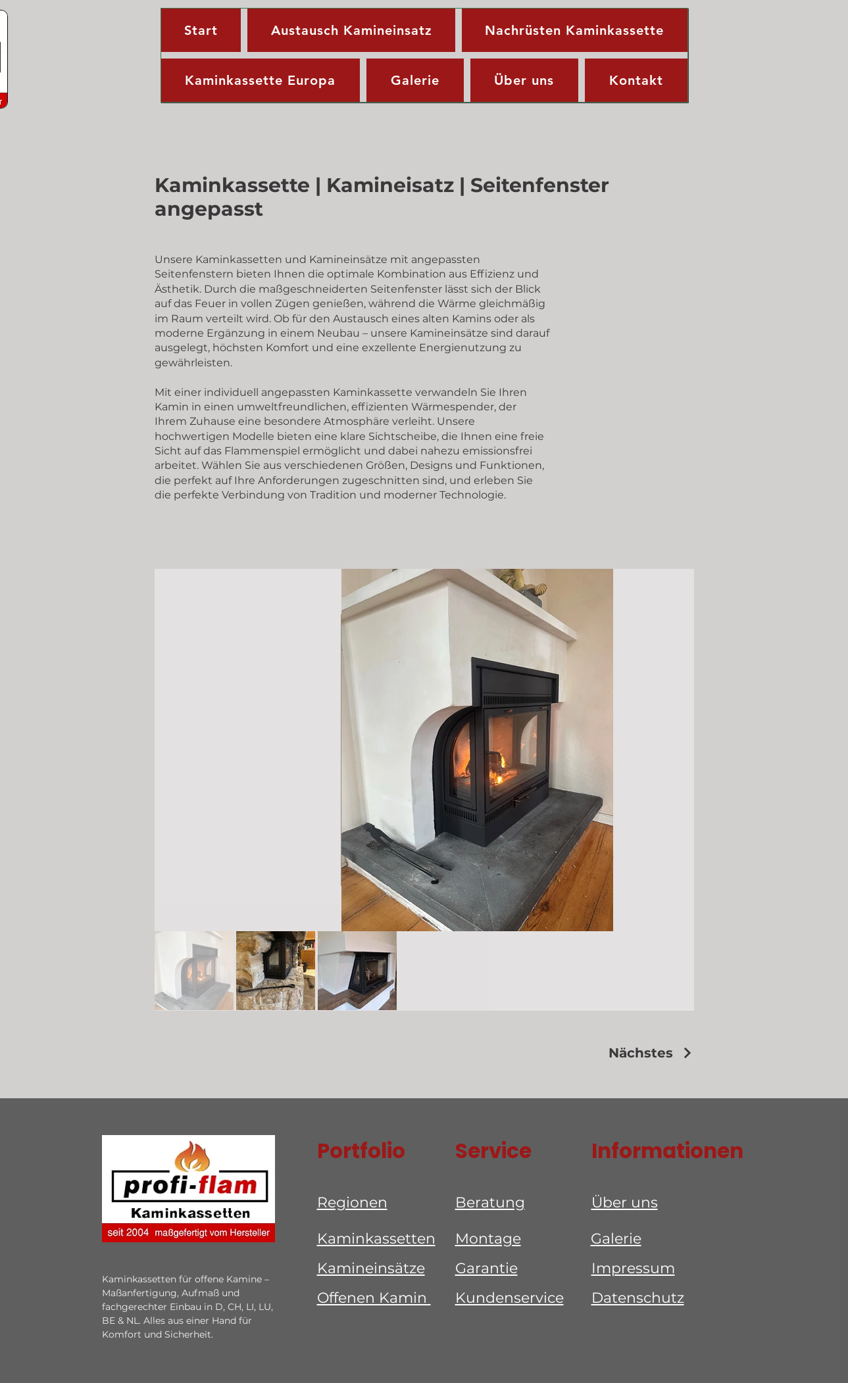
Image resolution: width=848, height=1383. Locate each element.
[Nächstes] (651, 1053)
